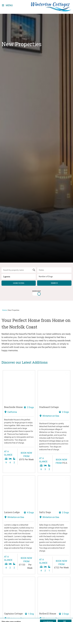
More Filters (18, 283)
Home (4, 310)
